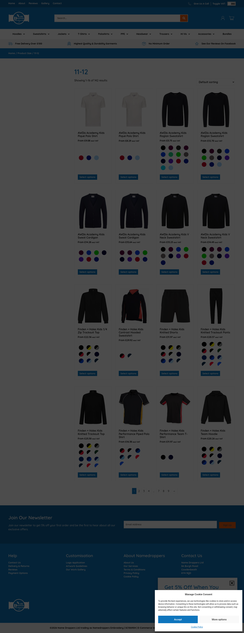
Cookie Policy (197, 627)
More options (219, 619)
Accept (178, 619)
